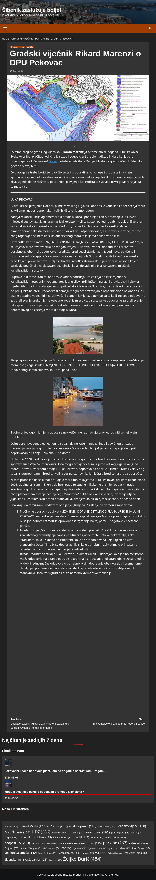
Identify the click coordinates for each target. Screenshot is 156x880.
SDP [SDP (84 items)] (66, 848)
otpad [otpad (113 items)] (94, 843)
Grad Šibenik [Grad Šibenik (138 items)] (17, 832)
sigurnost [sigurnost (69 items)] (79, 848)
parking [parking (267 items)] (115, 843)
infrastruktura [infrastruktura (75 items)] (61, 832)
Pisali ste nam (13, 751)
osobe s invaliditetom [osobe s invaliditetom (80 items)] (71, 843)
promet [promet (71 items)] (26, 848)
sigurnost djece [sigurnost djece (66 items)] (97, 848)
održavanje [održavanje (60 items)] (38, 843)
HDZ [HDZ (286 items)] (41, 832)
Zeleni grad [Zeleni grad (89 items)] (138, 853)
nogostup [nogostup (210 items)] (17, 843)
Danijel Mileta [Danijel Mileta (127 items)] (32, 826)
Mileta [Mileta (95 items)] (97, 837)
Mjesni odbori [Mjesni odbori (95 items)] (115, 837)
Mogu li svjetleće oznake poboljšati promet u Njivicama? (44, 791)
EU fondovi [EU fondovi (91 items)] (55, 826)
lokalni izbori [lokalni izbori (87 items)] (62, 838)
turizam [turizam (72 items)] (88, 853)
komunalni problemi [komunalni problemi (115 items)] (35, 837)
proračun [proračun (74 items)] (40, 848)
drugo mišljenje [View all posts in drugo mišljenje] (17, 47)
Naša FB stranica (15, 809)
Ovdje (53, 161)
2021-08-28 (18, 70)
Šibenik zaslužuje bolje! (31, 10)
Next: (111, 722)
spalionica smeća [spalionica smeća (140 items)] (21, 852)
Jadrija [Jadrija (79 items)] (77, 833)
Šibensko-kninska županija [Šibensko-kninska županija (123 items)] (26, 859)
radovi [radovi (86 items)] (54, 848)
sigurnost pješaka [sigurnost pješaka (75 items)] (119, 848)
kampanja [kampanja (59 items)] (11, 837)
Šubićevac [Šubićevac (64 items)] (55, 860)
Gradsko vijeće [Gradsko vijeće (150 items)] (131, 826)
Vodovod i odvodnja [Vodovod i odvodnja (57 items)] (118, 853)
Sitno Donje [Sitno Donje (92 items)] (140, 848)
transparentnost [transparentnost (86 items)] (69, 853)
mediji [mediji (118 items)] (81, 837)
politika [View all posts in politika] (30, 47)
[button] (5, 28)
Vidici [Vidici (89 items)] (100, 853)
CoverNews (94, 874)
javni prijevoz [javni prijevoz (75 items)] (120, 832)
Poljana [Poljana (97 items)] (12, 848)
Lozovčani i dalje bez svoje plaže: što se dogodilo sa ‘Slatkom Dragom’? (55, 771)
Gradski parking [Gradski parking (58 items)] (106, 826)
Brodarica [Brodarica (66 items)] (11, 826)
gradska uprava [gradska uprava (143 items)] (81, 826)
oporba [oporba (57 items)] (51, 843)
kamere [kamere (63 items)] (136, 832)
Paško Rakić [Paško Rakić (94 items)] (138, 843)
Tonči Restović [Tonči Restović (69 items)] (47, 853)
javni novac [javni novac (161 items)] (97, 832)
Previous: (44, 724)
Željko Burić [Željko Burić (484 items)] (82, 859)
